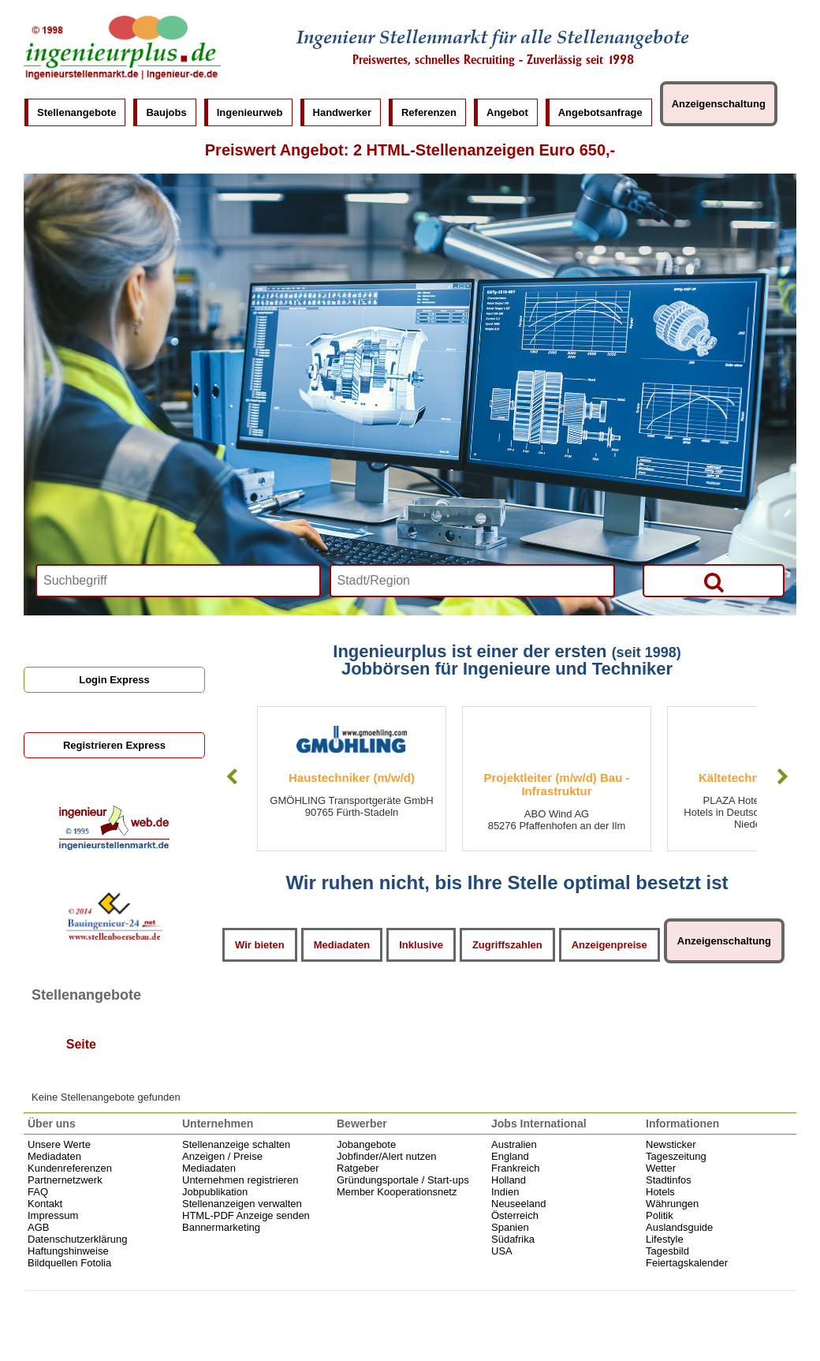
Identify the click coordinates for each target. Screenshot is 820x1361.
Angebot (507, 112)
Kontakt (45, 1204)
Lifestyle (665, 1239)
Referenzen (429, 112)
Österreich (515, 1215)
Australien (514, 1144)
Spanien (510, 1227)
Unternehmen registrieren (240, 1180)
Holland (508, 1180)
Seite (81, 1045)
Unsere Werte (59, 1144)
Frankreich (515, 1168)
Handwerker (342, 112)
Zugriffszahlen (507, 945)
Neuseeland (518, 1204)
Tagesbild (667, 1251)
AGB (38, 1227)
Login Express (114, 680)
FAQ (38, 1192)
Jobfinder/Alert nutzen (386, 1156)
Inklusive (421, 945)
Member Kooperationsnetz (397, 1192)
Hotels (660, 1192)
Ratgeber (357, 1168)
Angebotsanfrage (600, 112)
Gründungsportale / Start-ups (403, 1180)
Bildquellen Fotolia (69, 1263)
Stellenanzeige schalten (236, 1144)
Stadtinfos (668, 1180)
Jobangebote (366, 1144)
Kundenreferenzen (70, 1168)
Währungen (672, 1204)
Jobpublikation (215, 1192)
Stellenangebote (76, 112)
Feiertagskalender (687, 1263)
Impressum (53, 1215)
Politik (659, 1215)
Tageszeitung (676, 1156)
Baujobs (166, 112)
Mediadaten (342, 945)
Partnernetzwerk (65, 1180)
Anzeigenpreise (609, 945)
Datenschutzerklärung (77, 1239)
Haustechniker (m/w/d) (352, 777)
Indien (505, 1192)
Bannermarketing (221, 1227)
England (510, 1156)
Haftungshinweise (68, 1251)
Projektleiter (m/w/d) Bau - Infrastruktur (556, 784)
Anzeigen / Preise (222, 1156)
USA (501, 1251)
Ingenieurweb (250, 112)
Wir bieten (260, 945)
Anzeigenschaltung (719, 104)
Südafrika (513, 1239)
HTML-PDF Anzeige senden (246, 1215)
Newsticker (671, 1144)
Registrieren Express (114, 745)
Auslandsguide (679, 1227)
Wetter (661, 1168)
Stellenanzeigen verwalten (242, 1204)
